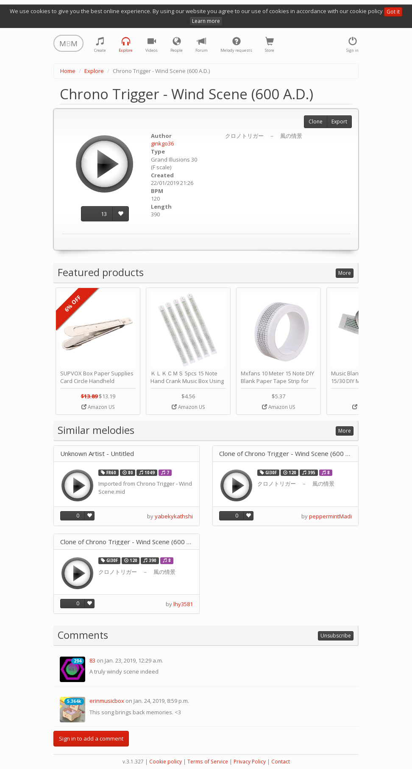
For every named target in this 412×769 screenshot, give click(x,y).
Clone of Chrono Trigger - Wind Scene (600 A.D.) (285, 453)
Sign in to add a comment (91, 738)
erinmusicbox (106, 701)
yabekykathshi (174, 516)
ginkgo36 (162, 143)
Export (339, 121)
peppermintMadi (330, 516)
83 (92, 660)
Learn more (206, 21)
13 (104, 214)
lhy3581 (183, 604)
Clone (316, 121)
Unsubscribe (335, 635)
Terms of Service (207, 761)
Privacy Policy (250, 761)
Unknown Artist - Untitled (97, 453)
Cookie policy (165, 761)
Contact (280, 761)
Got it (393, 11)
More (344, 273)
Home (67, 71)
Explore (94, 71)
